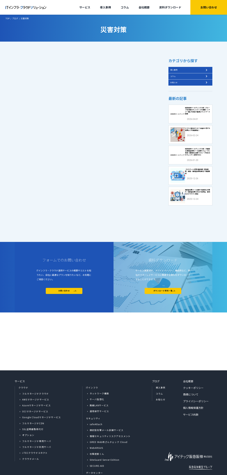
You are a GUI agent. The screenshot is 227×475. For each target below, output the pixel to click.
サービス (84, 7)
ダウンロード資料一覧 (163, 334)
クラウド (23, 371)
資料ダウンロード (170, 7)
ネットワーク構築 (99, 377)
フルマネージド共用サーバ (36, 431)
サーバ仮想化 (97, 383)
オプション (28, 419)
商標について (190, 378)
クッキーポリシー (193, 372)
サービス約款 (190, 398)
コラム (125, 7)
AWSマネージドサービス (35, 383)
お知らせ (177, 90)
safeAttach (96, 408)
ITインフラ (92, 371)
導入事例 (105, 7)
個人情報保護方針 (193, 392)
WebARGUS (96, 432)
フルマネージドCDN (33, 407)
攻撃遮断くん (97, 437)
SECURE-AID (97, 449)
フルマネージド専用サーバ (36, 425)
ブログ (156, 365)
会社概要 (144, 7)
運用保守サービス (99, 395)
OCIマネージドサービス (35, 395)
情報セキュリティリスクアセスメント (110, 420)
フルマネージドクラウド (35, 377)
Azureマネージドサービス (36, 389)
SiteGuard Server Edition (105, 443)
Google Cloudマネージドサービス (41, 401)
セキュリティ (93, 402)
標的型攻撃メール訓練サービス (107, 414)
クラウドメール (30, 442)
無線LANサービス (99, 389)
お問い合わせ (208, 7)
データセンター (94, 457)
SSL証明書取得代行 (32, 413)
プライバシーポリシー (196, 385)
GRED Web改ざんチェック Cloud (108, 426)
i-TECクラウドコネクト (35, 437)
